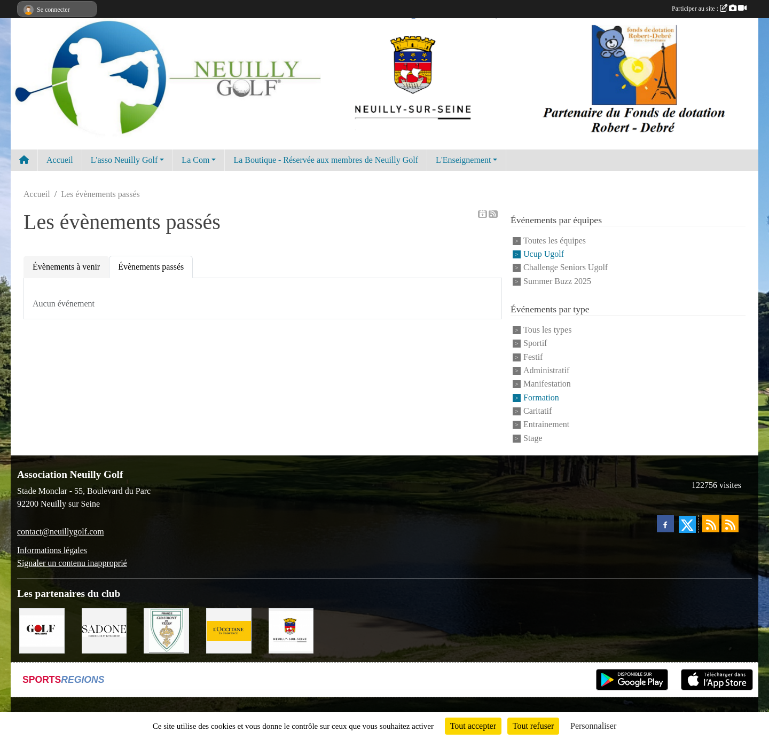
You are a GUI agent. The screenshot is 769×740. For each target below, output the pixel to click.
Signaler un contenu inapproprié (72, 563)
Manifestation (547, 384)
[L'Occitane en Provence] (229, 629)
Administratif (546, 370)
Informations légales (52, 550)
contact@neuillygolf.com (60, 531)
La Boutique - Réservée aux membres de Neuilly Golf (325, 159)
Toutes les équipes (554, 240)
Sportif (535, 343)
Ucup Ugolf (543, 253)
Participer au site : (709, 8)
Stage (533, 438)
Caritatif (537, 410)
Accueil (59, 159)
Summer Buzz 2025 (557, 281)
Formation (541, 397)
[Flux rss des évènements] (730, 523)
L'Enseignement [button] (463, 159)
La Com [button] (195, 159)
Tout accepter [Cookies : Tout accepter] (473, 725)
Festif (533, 356)
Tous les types (547, 329)
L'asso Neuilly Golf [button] (124, 159)
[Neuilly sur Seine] (291, 629)
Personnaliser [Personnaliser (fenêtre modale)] (593, 725)
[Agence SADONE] (104, 629)
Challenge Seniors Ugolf (565, 267)
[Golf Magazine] (42, 629)
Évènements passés (151, 266)
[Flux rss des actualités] (710, 523)
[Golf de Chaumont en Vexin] (166, 629)
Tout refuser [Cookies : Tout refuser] (533, 725)
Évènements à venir (66, 266)
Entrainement (546, 424)
